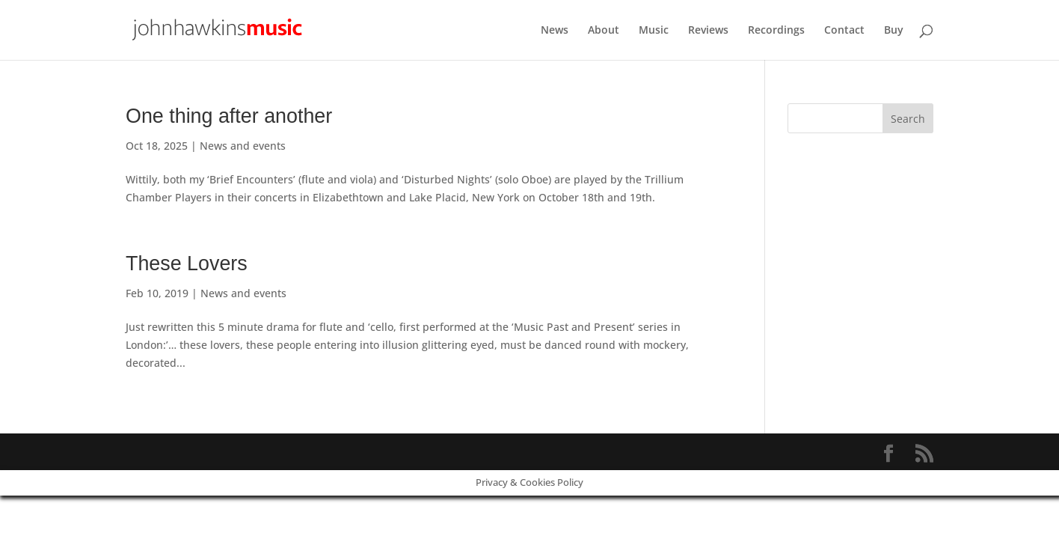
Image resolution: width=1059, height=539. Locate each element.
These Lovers (187, 263)
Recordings (776, 31)
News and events (243, 145)
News (554, 31)
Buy (893, 31)
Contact (844, 31)
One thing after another (229, 116)
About (603, 31)
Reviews (708, 31)
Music (654, 31)
